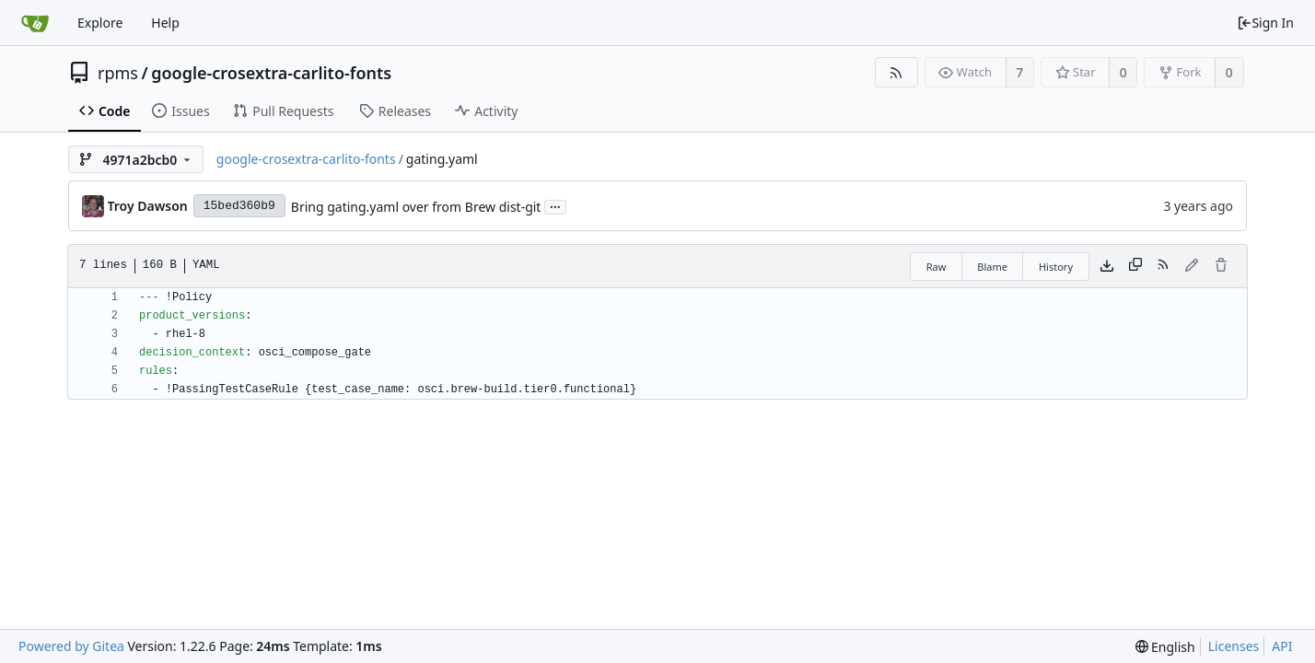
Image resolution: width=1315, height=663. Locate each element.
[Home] (35, 23)
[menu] (1165, 647)
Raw (936, 266)
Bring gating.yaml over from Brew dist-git (416, 206)
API (1282, 646)
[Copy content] (1135, 266)
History (1056, 266)
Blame (992, 266)
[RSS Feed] (896, 72)
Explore (99, 22)
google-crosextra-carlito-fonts (271, 73)
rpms (118, 73)
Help (165, 22)
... (555, 206)
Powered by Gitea (71, 646)
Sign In (1265, 22)
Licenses (1234, 646)
